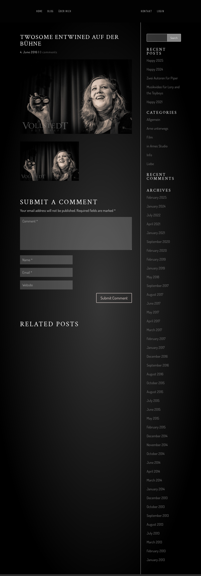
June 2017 (153, 303)
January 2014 (156, 489)
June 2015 (154, 409)
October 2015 (156, 383)
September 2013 (158, 515)
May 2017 (153, 312)
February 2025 (157, 197)
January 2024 (156, 206)
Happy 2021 (154, 102)
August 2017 (155, 294)
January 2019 (156, 268)
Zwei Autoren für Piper (162, 78)
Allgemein (153, 119)
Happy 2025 (155, 60)
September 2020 (158, 241)
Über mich (64, 11)
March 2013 (154, 542)
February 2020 (157, 250)
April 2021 (153, 224)
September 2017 (158, 285)
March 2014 (154, 480)
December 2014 (157, 436)
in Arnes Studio (157, 146)
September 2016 (158, 365)
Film (150, 137)
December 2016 (157, 356)
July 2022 (154, 215)
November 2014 (157, 445)
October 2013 (156, 506)
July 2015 (153, 400)
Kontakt (146, 11)
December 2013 (157, 498)
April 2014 (153, 471)
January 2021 (156, 233)
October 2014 (155, 453)
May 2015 (153, 418)
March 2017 (154, 330)
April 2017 (153, 321)
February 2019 (156, 259)
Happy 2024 (155, 69)
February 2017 (156, 338)
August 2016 (155, 374)
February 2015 (156, 427)
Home (39, 11)
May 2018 (153, 277)
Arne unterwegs (157, 128)
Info (149, 155)
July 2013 (153, 533)
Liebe (150, 164)
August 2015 (155, 392)
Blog (51, 11)
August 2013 (155, 524)
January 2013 (156, 560)
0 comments (48, 52)
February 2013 (156, 551)
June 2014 (153, 462)
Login (160, 11)
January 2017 (156, 347)
